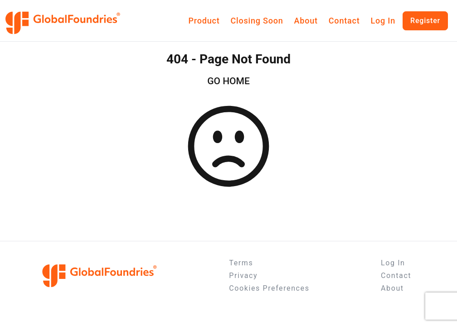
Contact (344, 20)
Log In (382, 20)
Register (425, 20)
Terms (241, 263)
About (306, 20)
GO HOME (228, 81)
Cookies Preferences (269, 288)
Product (204, 20)
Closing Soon (256, 20)
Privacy (243, 275)
